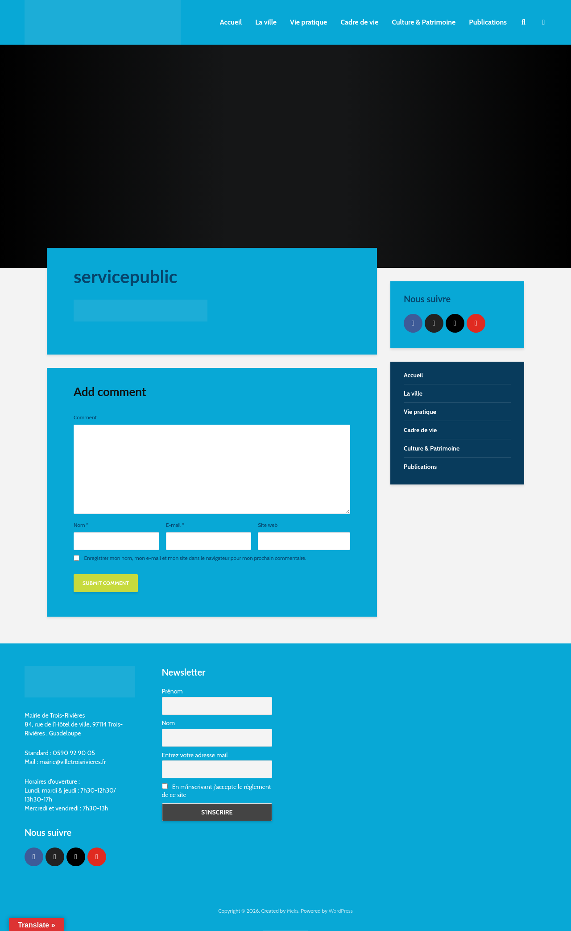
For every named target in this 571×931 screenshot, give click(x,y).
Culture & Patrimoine (423, 22)
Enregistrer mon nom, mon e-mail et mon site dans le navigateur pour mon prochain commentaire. (195, 558)
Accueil (231, 22)
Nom (81, 525)
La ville (266, 22)
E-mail (175, 525)
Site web (267, 525)
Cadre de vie (359, 22)
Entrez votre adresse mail (195, 755)
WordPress (341, 910)
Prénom (172, 691)
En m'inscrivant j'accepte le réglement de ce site (216, 791)
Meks (292, 910)
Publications (488, 22)
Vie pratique (308, 22)
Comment (85, 417)
